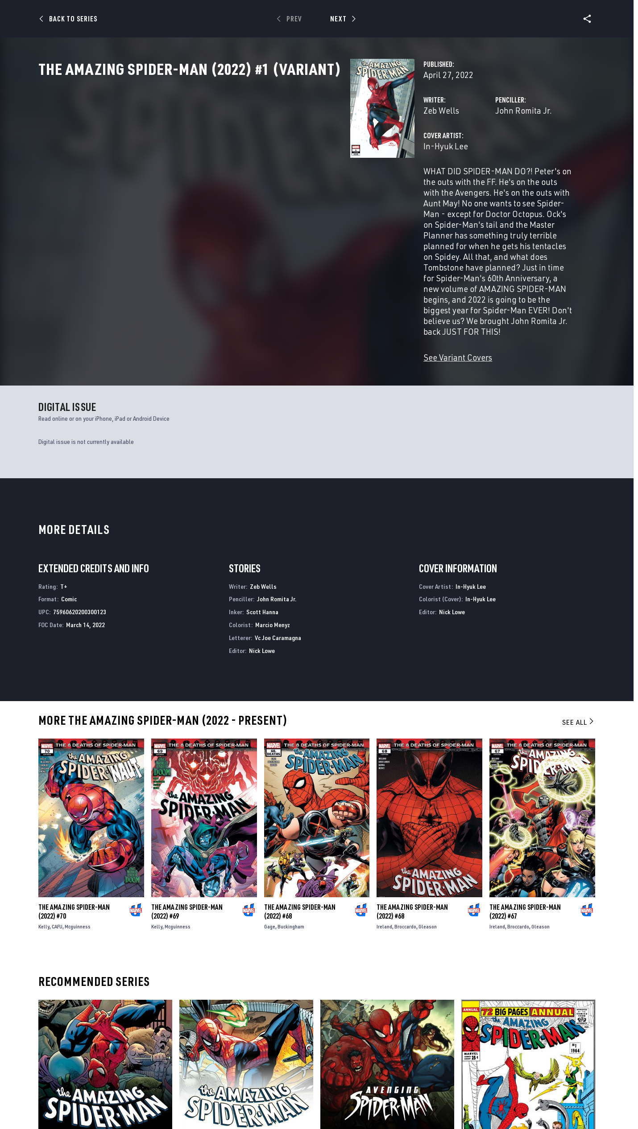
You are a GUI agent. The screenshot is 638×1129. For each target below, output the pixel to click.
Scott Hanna (262, 554)
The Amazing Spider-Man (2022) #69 (187, 854)
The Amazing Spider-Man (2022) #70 (74, 854)
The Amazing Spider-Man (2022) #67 (525, 854)
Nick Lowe (262, 593)
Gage (269, 869)
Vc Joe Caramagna (278, 580)
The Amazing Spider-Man (74, 1086)
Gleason (427, 869)
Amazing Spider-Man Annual (502, 1086)
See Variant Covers (239, 300)
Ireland (384, 869)
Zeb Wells (223, 149)
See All (578, 665)
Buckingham (291, 869)
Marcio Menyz (272, 567)
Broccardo (405, 869)
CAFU (57, 869)
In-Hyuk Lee (227, 185)
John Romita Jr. (414, 149)
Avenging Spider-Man (351, 1086)
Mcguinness (78, 869)
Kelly (44, 869)
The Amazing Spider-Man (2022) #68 (300, 854)
